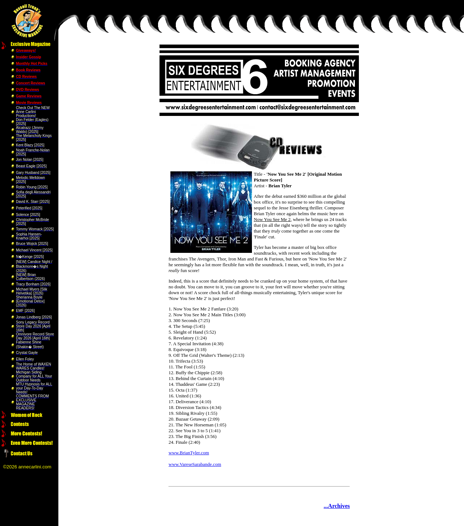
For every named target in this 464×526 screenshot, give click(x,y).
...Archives (337, 506)
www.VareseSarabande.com (195, 464)
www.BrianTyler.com (189, 452)
